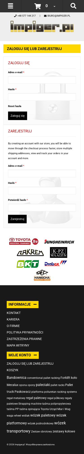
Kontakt (14, 313)
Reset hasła (14, 106)
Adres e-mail (15, 72)
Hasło (11, 89)
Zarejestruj (17, 219)
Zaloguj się (18, 115)
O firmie (13, 326)
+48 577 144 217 (25, 15)
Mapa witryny (18, 345)
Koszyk (12, 370)
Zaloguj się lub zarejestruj (30, 363)
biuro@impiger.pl (57, 15)
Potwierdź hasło (17, 200)
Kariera (13, 319)
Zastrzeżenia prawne (24, 339)
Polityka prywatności (25, 332)
